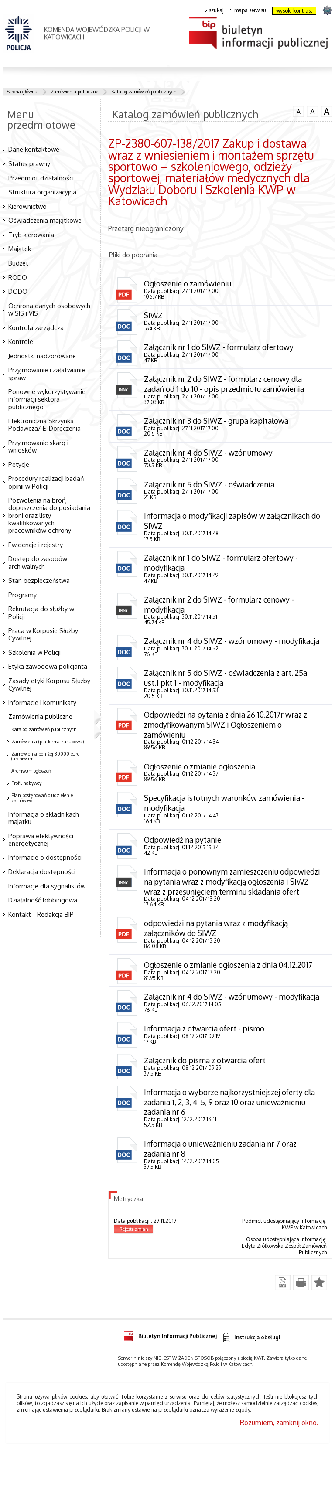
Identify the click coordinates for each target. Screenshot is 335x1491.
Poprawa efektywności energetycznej (40, 839)
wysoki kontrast (294, 10)
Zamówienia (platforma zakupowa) (47, 742)
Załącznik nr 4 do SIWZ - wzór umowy (209, 455)
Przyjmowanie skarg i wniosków (38, 446)
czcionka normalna (298, 111)
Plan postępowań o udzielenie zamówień (42, 797)
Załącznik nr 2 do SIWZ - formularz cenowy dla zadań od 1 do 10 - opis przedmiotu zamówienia (225, 385)
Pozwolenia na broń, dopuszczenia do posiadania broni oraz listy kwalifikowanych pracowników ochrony (49, 515)
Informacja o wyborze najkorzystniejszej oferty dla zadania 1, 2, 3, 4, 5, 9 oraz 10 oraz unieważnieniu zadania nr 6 (231, 1143)
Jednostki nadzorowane (42, 356)
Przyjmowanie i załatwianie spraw (46, 373)
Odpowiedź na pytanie (183, 857)
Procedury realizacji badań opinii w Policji (46, 482)
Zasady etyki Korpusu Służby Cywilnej (49, 684)
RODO (17, 277)
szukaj (214, 10)
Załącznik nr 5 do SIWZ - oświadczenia (211, 487)
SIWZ (153, 315)
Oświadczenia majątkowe (45, 220)
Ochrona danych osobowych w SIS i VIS (49, 309)
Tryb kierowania (31, 234)
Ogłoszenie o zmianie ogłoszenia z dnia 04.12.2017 (231, 994)
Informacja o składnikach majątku (43, 817)
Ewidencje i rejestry (35, 544)
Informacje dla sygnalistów (46, 886)
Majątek (19, 248)
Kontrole (20, 341)
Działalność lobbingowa (42, 900)
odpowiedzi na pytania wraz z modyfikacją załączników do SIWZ (217, 957)
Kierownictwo (27, 206)
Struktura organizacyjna (42, 192)
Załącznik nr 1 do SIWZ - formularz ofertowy (220, 348)
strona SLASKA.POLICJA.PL (326, 9)
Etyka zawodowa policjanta (47, 666)
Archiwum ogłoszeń (31, 771)
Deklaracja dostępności (41, 871)
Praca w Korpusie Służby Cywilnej (43, 634)
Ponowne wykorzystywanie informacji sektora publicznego (46, 399)
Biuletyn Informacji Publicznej (170, 1377)
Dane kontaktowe (33, 149)
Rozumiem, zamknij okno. (279, 1464)
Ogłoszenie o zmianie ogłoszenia (201, 783)
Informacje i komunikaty (42, 702)
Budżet (18, 263)
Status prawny (29, 163)
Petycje (18, 464)
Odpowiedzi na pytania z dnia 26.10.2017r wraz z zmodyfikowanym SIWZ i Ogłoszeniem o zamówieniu (227, 741)
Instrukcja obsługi (251, 1380)
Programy (22, 595)
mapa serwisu (248, 10)
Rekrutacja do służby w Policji (41, 612)
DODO (17, 291)
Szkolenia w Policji (34, 652)
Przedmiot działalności (41, 178)
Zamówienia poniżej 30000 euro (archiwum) (45, 756)
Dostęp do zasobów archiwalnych (37, 562)
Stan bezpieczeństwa (39, 580)
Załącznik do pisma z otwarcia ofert (206, 1101)
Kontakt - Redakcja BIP (41, 914)
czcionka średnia (312, 111)
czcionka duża (326, 111)
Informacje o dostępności (45, 857)
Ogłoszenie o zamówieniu (188, 284)
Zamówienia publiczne (74, 92)
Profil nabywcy (26, 783)
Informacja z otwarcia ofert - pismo (205, 1068)
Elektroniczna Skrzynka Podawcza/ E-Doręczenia (44, 424)
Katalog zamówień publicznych (143, 92)
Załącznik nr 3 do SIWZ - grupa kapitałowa (217, 422)
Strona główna (22, 92)
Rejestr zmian (133, 1271)
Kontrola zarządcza (36, 327)
